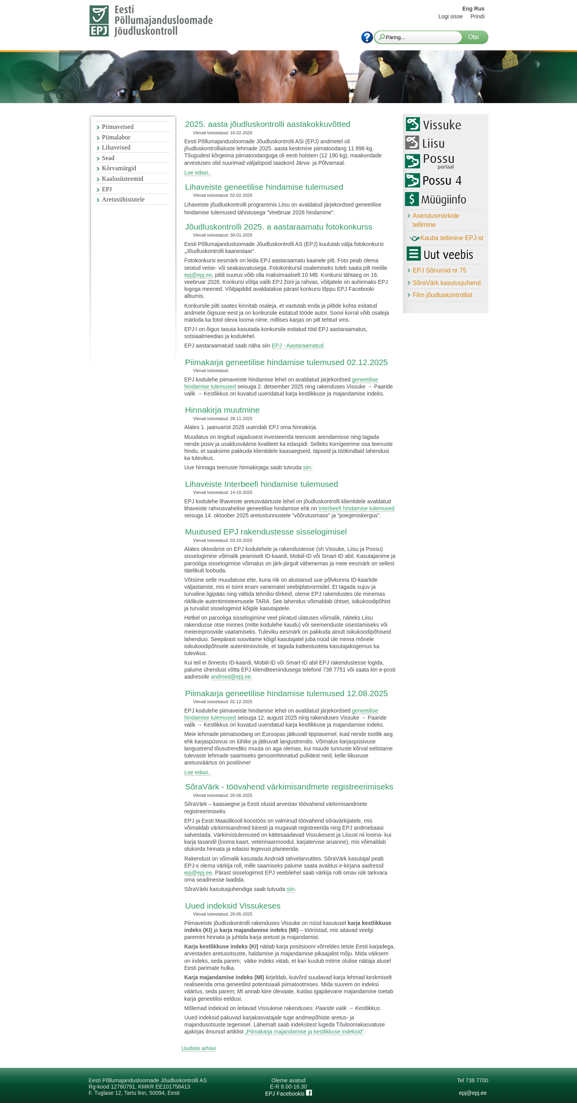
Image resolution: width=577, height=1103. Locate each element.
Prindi (477, 16)
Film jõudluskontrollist (442, 295)
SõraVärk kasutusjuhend (447, 283)
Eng (467, 8)
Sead (108, 158)
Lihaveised (116, 147)
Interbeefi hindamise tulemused (357, 508)
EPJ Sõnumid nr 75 (440, 270)
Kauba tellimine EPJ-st (446, 238)
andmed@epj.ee (231, 677)
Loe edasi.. (197, 172)
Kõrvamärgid (119, 168)
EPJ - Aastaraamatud (297, 345)
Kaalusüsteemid (122, 178)
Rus (479, 8)
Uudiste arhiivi (199, 1048)
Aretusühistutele (123, 199)
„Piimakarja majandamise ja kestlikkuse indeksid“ (304, 1031)
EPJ (107, 189)
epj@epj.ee (198, 275)
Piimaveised (118, 126)
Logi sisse (450, 16)
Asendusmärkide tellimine (436, 220)
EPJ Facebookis (288, 1094)
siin (307, 467)
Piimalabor (116, 137)
